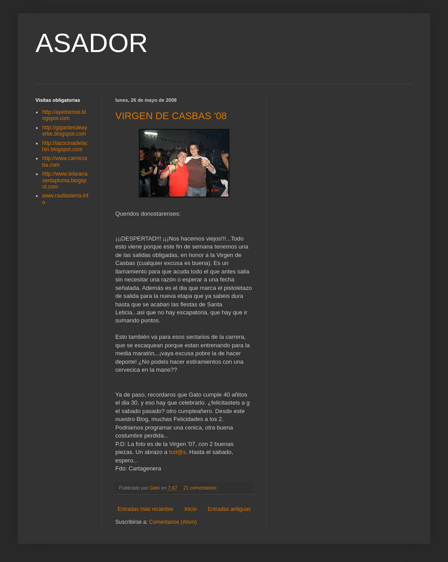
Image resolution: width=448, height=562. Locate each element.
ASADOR (91, 43)
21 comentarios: (201, 487)
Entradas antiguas (229, 509)
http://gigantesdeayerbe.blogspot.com (64, 130)
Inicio (191, 509)
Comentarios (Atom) (172, 522)
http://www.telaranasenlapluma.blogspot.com (64, 180)
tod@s (177, 452)
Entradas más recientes (145, 509)
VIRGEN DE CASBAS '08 (171, 115)
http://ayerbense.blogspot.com (64, 115)
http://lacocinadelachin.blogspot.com (65, 146)
